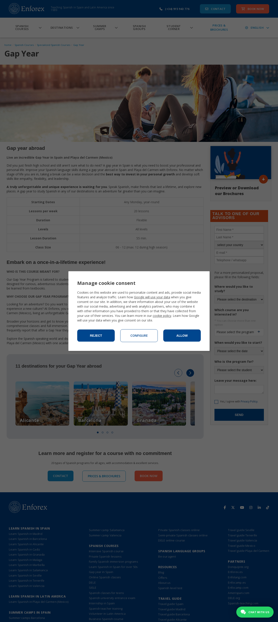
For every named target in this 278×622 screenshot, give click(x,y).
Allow (182, 335)
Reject (96, 335)
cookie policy (162, 316)
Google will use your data (152, 297)
